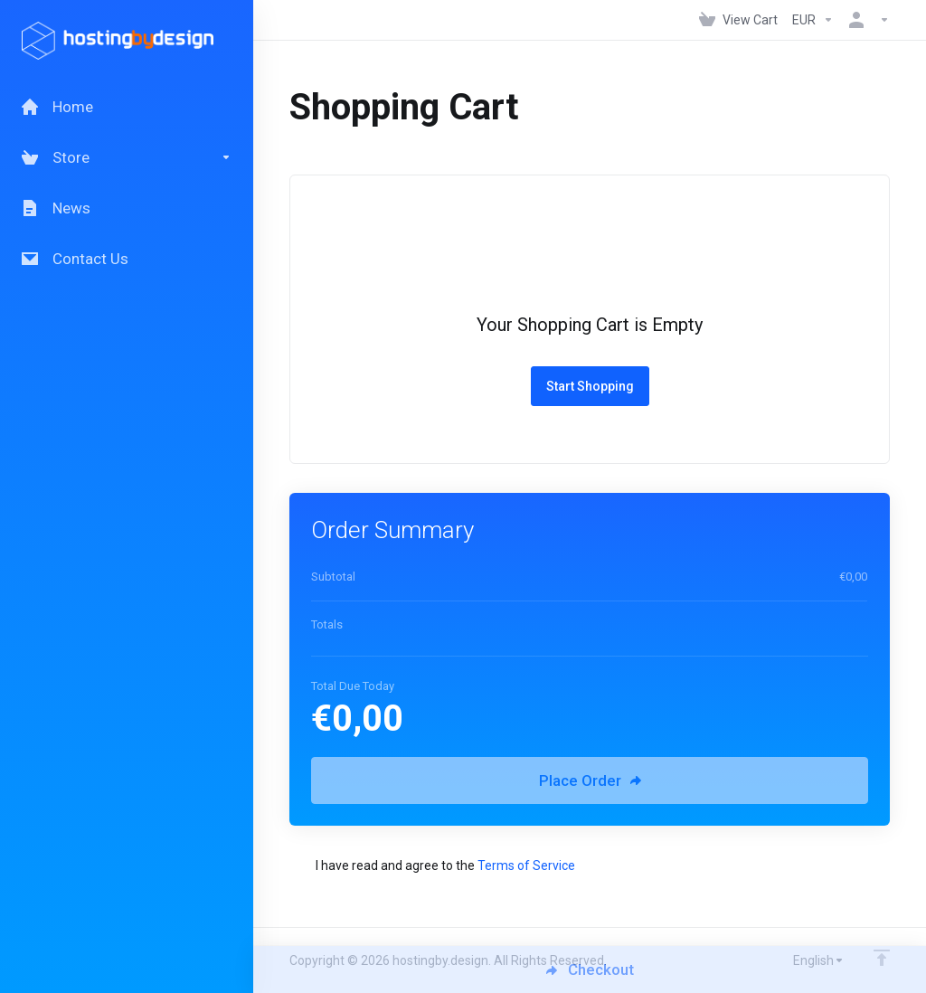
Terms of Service (526, 865)
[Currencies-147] (813, 20)
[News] (126, 208)
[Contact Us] (126, 258)
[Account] (865, 20)
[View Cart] (738, 20)
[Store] (126, 157)
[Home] (126, 106)
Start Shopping (590, 386)
